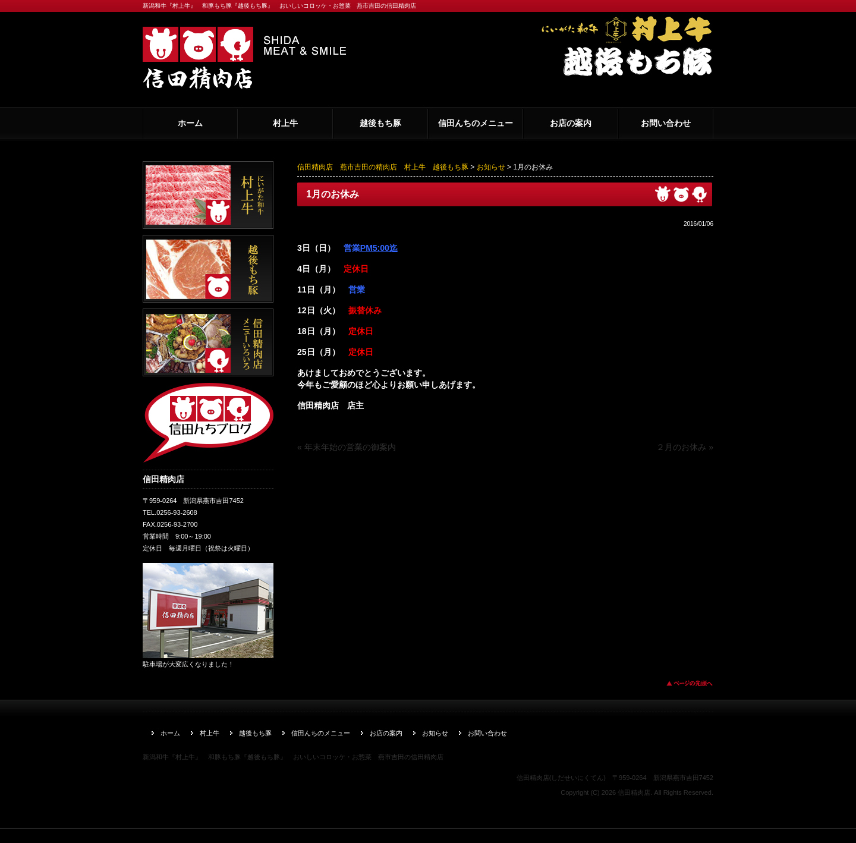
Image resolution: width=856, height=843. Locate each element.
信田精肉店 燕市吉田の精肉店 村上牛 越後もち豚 (382, 167)
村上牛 (285, 123)
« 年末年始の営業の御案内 (346, 447)
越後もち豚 (380, 123)
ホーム (190, 123)
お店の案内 (570, 123)
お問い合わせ (666, 123)
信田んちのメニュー (475, 123)
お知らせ (491, 167)
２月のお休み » (684, 447)
